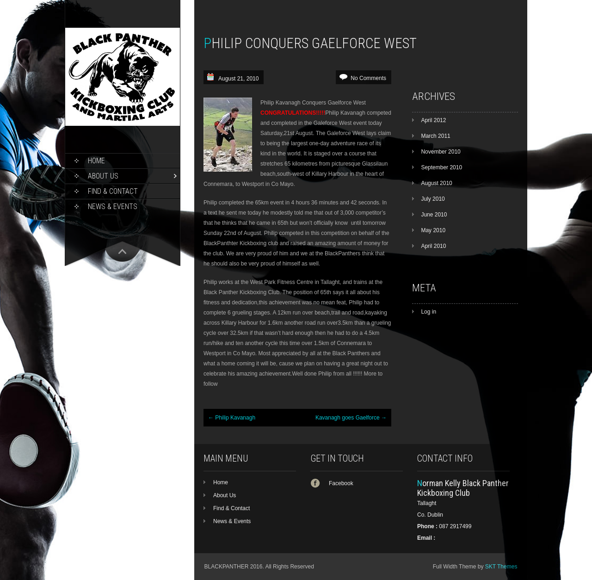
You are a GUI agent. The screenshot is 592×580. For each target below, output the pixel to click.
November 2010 (440, 151)
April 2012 (433, 120)
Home (96, 160)
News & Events (112, 206)
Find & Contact (113, 191)
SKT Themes (501, 566)
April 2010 (433, 246)
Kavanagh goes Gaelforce (351, 417)
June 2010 (434, 214)
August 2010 (436, 183)
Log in (428, 312)
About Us (103, 176)
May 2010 (433, 230)
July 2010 (432, 199)
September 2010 (441, 167)
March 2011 (435, 136)
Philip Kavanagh (231, 417)
